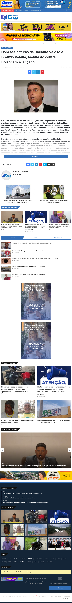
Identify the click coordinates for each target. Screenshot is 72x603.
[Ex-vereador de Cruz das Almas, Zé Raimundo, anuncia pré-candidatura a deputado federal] (60, 217)
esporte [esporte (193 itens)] (53, 558)
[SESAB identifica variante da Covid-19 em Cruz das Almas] (6, 269)
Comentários (58, 238)
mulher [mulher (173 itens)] (4, 561)
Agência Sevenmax (42, 596)
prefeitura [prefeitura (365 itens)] (22, 561)
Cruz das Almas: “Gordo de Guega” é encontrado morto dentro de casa (32, 243)
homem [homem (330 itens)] (59, 558)
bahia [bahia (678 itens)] (10, 558)
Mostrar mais (36, 156)
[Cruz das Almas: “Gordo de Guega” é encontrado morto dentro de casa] (6, 245)
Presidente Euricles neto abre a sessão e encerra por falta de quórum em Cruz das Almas (11, 226)
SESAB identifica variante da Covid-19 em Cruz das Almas (28, 266)
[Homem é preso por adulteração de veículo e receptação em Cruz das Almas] (36, 543)
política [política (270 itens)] (15, 561)
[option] (36, 450)
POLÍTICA (10, 47)
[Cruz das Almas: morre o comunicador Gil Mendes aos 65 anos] (18, 409)
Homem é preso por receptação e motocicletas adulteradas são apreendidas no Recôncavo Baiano (15, 389)
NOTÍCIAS (9, 44)
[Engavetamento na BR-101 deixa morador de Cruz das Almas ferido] (54, 409)
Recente (34, 238)
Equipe (59, 596)
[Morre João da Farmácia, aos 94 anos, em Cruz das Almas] (6, 277)
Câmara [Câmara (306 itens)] (46, 558)
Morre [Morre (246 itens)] (64, 558)
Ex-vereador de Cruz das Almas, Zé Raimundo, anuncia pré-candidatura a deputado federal (59, 226)
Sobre (55, 596)
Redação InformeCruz (8, 67)
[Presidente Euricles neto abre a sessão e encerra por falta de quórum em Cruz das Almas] (12, 217)
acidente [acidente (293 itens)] (4, 558)
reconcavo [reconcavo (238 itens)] (29, 561)
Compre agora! (66, 596)
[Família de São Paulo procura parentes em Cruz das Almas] (6, 253)
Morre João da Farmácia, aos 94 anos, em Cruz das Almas (28, 274)
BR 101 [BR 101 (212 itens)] (15, 558)
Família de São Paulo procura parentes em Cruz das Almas (28, 251)
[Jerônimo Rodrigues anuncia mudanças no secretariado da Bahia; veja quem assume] (59, 543)
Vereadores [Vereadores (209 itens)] (49, 561)
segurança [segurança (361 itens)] (41, 561)
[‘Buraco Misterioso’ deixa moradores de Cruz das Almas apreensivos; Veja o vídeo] (6, 261)
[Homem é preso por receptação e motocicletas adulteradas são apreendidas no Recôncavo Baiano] (18, 375)
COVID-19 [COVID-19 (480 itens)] (30, 558)
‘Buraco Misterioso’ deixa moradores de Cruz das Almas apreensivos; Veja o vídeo (35, 258)
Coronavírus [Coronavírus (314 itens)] (22, 558)
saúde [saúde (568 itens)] (35, 561)
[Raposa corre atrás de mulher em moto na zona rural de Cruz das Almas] (59, 530)
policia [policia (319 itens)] (9, 561)
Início (3, 44)
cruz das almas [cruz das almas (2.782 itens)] (38, 558)
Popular (12, 238)
